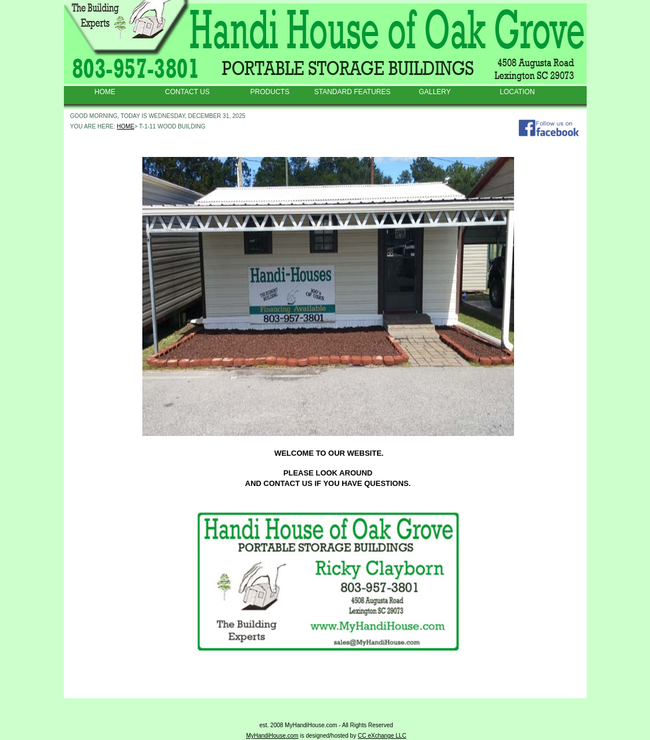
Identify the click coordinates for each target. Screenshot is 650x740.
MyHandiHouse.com (272, 735)
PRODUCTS (269, 92)
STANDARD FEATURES (352, 92)
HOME (105, 92)
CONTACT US (187, 92)
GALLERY (435, 92)
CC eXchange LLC (382, 735)
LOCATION (517, 92)
